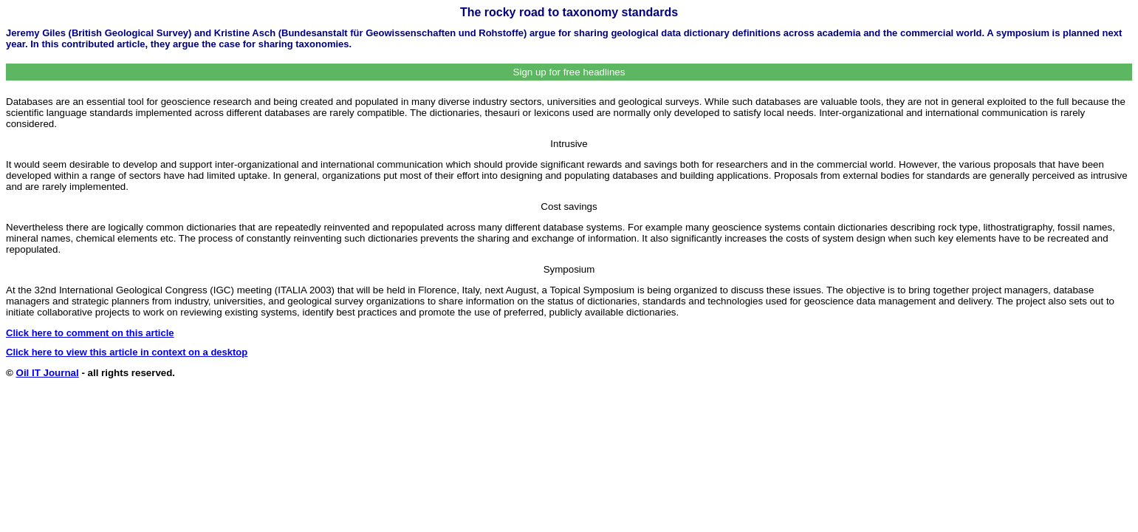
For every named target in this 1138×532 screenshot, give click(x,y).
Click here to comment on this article (90, 332)
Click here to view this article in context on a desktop (126, 352)
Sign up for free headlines (569, 72)
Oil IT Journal (47, 372)
